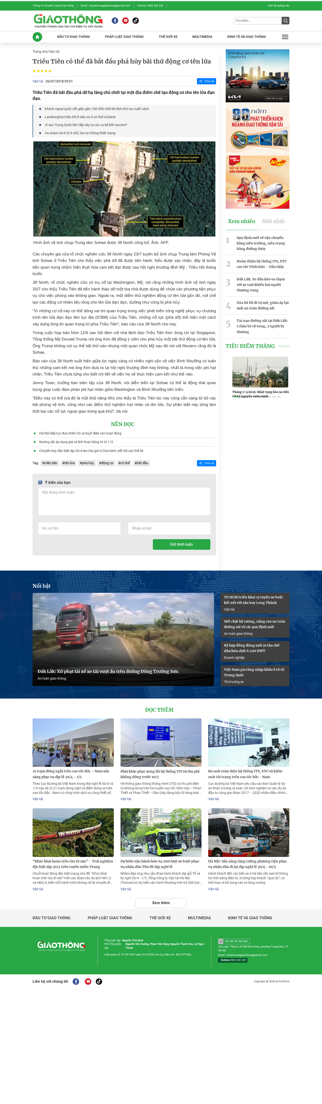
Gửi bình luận (181, 543)
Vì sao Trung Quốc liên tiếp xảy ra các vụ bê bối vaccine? (86, 124)
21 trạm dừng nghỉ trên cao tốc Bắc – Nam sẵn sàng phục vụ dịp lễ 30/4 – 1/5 (71, 773)
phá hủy (88, 462)
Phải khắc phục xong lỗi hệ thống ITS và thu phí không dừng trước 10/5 (160, 773)
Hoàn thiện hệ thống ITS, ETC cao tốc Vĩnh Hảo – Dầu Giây (262, 263)
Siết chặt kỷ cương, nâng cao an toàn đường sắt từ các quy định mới (254, 623)
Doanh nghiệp (234, 657)
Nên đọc (122, 424)
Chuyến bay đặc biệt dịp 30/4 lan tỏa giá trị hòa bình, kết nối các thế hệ (91, 450)
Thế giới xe (160, 916)
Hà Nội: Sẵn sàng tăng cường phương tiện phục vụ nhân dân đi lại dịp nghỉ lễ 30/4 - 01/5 (247, 862)
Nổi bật (42, 585)
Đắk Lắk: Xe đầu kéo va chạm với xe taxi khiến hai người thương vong (261, 284)
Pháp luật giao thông (110, 916)
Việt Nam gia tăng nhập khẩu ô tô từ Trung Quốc (254, 671)
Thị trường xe (234, 680)
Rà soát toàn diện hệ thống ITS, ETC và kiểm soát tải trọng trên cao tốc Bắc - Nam (245, 773)
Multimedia (199, 916)
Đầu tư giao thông (51, 916)
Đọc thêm (159, 709)
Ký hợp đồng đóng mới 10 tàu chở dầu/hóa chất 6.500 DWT (251, 647)
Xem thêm (161, 901)
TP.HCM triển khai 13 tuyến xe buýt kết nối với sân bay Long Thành (253, 599)
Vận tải (54, 51)
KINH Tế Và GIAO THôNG (246, 36)
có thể (124, 462)
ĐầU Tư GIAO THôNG (73, 36)
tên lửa (69, 462)
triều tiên (50, 462)
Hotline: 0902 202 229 (150, 5)
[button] (236, 396)
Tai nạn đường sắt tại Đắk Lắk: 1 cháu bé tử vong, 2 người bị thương (262, 325)
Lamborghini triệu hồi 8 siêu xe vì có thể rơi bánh (80, 116)
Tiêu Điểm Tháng (250, 345)
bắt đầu (142, 462)
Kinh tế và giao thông (250, 916)
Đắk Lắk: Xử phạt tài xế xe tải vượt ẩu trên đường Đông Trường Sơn (108, 670)
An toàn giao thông (52, 677)
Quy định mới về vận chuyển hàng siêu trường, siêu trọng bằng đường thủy (261, 242)
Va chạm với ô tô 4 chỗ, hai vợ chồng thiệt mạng (80, 132)
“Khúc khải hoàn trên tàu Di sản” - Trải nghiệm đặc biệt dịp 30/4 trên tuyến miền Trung (73, 862)
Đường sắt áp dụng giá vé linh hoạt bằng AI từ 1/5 (76, 441)
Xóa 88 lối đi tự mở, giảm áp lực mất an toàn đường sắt (263, 304)
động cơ (107, 462)
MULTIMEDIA (202, 36)
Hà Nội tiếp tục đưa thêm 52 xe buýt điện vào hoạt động (80, 432)
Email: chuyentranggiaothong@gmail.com (105, 5)
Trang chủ (40, 51)
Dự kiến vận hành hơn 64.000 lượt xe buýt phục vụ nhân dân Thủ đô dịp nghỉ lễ (160, 862)
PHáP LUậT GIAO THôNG (124, 36)
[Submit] (285, 20)
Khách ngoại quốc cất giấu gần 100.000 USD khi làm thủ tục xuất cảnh (97, 108)
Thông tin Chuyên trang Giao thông (53, 5)
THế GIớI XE (168, 36)
